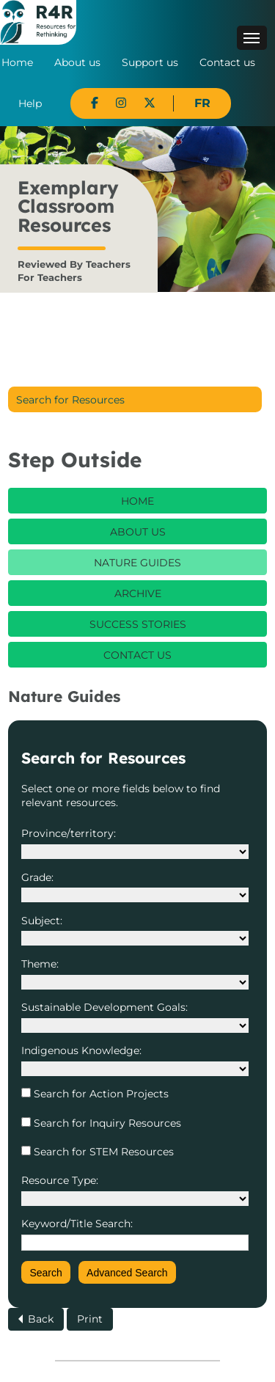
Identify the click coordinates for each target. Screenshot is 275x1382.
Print (90, 1319)
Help (30, 103)
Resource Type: (59, 1180)
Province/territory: (68, 833)
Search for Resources (70, 399)
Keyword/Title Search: (77, 1223)
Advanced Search (127, 1273)
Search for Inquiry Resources (106, 1123)
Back (41, 1319)
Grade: (37, 877)
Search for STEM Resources (102, 1151)
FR (202, 103)
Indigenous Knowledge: (81, 1050)
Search (45, 1273)
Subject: (41, 920)
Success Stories (137, 624)
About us (77, 62)
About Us (138, 531)
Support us (150, 62)
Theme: (40, 963)
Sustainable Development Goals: (104, 1007)
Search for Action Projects (100, 1093)
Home (17, 62)
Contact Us (137, 655)
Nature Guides (137, 562)
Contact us (227, 62)
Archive (137, 593)
